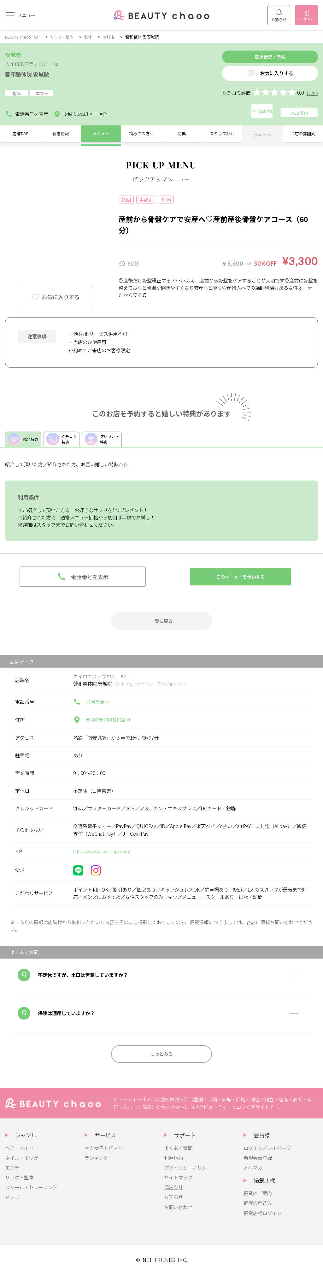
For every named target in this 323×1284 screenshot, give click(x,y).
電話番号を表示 (26, 113)
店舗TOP (20, 134)
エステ (12, 1176)
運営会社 (173, 1195)
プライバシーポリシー (187, 1176)
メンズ (12, 1205)
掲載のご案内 (258, 1201)
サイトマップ (178, 1186)
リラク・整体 (66, 36)
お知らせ (278, 15)
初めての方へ (141, 134)
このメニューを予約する (240, 580)
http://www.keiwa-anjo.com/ (104, 857)
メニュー (100, 134)
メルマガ (253, 1176)
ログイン (306, 15)
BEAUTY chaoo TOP (24, 36)
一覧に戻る (161, 626)
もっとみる (161, 1061)
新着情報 (60, 134)
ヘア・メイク (19, 1156)
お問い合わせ (178, 1215)
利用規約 (173, 1166)
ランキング (96, 1166)
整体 (93, 36)
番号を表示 (91, 708)
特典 (181, 134)
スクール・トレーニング (31, 1195)
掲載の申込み (258, 1211)
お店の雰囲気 (303, 134)
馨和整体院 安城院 (32, 73)
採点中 (312, 96)
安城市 (115, 36)
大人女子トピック (103, 1156)
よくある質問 (178, 1156)
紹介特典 (24, 440)
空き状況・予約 (259, 57)
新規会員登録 (258, 1166)
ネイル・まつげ (21, 1166)
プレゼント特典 (108, 440)
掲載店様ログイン (262, 1221)
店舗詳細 (129, 112)
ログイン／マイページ (267, 1156)
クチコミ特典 (65, 440)
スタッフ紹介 (222, 134)
